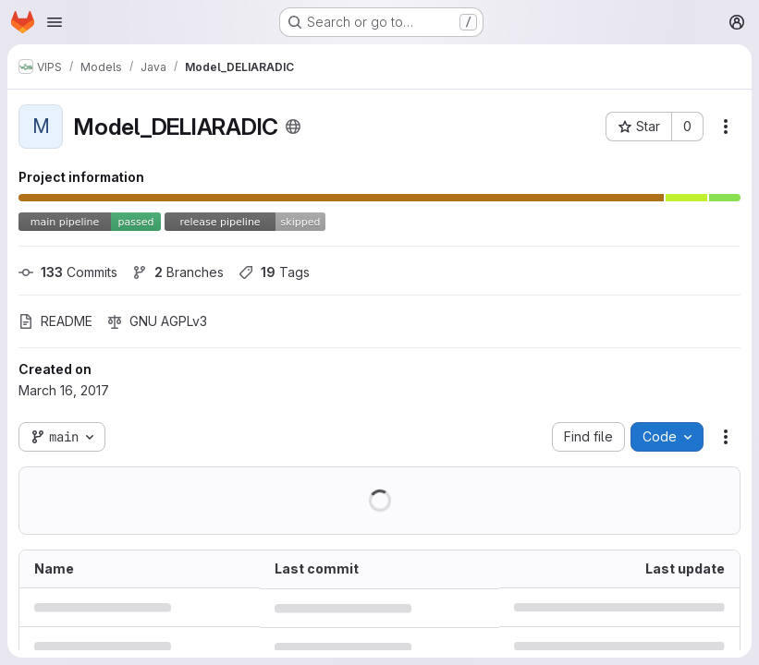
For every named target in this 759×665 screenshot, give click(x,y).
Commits (67, 272)
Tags (274, 272)
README (55, 321)
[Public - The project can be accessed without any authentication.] (293, 126)
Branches (178, 272)
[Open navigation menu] (54, 22)
